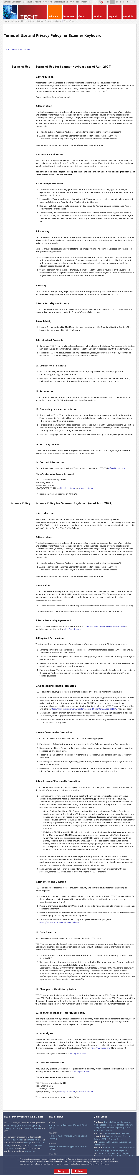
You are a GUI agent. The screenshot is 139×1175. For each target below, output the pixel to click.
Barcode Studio (33, 1139)
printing (36, 1125)
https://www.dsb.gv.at (101, 1048)
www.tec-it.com (86, 488)
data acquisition (32, 1128)
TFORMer (8, 1139)
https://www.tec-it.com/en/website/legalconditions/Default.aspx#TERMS (84, 708)
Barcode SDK (123, 1133)
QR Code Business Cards (80, 2)
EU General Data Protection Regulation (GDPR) (104, 626)
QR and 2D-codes (24, 1125)
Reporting (119, 1127)
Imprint (104, 1164)
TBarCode (17, 1139)
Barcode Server (115, 1139)
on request (29, 1151)
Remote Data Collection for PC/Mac (119, 1147)
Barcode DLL (104, 1141)
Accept (62, 1171)
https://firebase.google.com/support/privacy (59, 922)
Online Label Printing (32, 2)
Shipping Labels (61, 2)
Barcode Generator (12, 2)
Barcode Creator (111, 1122)
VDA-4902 (47, 2)
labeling (7, 1128)
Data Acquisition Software (112, 1129)
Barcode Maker (109, 1133)
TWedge (27, 1142)
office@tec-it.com (116, 468)
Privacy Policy (94, 1164)
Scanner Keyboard (119, 1150)
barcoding (11, 1125)
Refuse (79, 1171)
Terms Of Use (11, 49)
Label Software (107, 1127)
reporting (16, 1128)
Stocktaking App (102, 1150)
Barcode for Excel (107, 1124)
